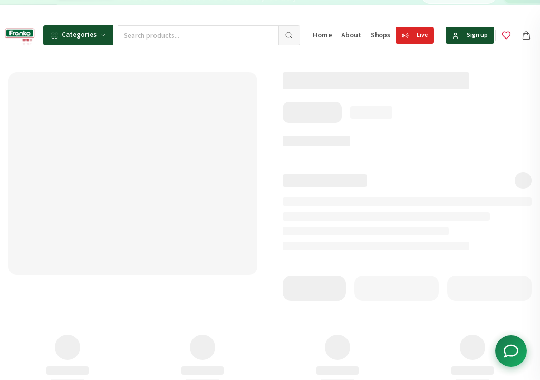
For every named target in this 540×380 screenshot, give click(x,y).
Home (322, 35)
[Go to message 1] (321, 10)
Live (415, 35)
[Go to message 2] (329, 10)
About (351, 35)
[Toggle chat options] (511, 351)
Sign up (470, 35)
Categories (78, 35)
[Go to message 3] (340, 10)
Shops (380, 35)
